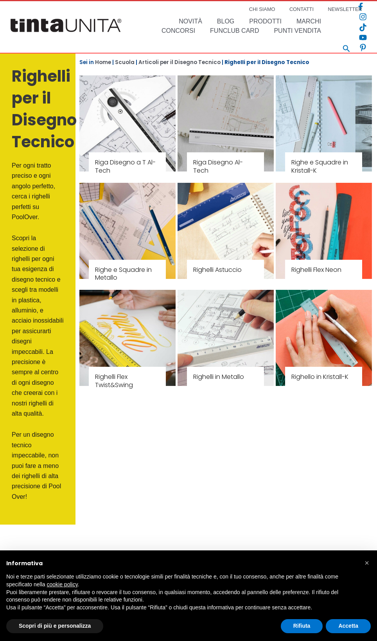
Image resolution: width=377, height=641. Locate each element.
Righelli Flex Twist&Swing (114, 380)
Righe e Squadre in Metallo (123, 273)
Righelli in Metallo (218, 376)
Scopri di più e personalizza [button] (55, 626)
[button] (367, 563)
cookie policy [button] (62, 584)
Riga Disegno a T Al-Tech (125, 166)
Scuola (125, 62)
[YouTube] (363, 37)
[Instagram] (363, 17)
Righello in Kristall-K (319, 376)
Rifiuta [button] (302, 626)
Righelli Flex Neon (316, 269)
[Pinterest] (363, 48)
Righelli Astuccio (217, 269)
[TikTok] (363, 27)
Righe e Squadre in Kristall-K (319, 166)
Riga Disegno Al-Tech (218, 166)
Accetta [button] (348, 626)
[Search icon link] (346, 49)
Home (103, 62)
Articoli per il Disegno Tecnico (179, 62)
